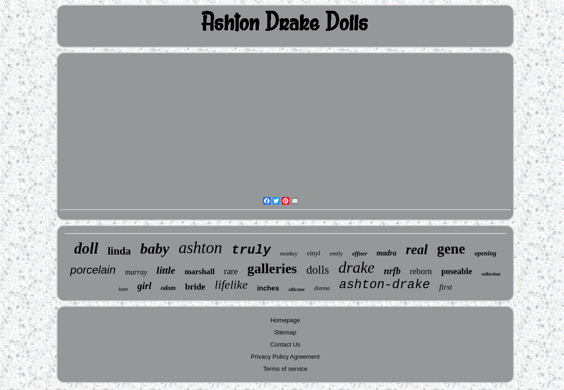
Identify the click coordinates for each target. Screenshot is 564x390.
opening (486, 253)
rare (231, 271)
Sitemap (285, 332)
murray (136, 272)
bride (195, 286)
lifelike (231, 284)
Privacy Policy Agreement (285, 356)
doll (86, 248)
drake (356, 267)
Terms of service (285, 368)
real (417, 249)
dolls (318, 269)
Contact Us (285, 344)
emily (336, 253)
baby (154, 248)
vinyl (313, 253)
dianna (321, 288)
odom (168, 287)
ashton (200, 248)
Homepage (285, 320)
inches (268, 288)
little (166, 270)
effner (359, 253)
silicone (296, 289)
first (445, 287)
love (123, 289)
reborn (421, 271)
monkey (289, 253)
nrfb (392, 271)
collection (490, 274)
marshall (199, 271)
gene (451, 249)
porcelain (92, 269)
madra (387, 253)
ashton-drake (384, 285)
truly (251, 250)
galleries (272, 268)
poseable (456, 271)
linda (119, 251)
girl (144, 285)
